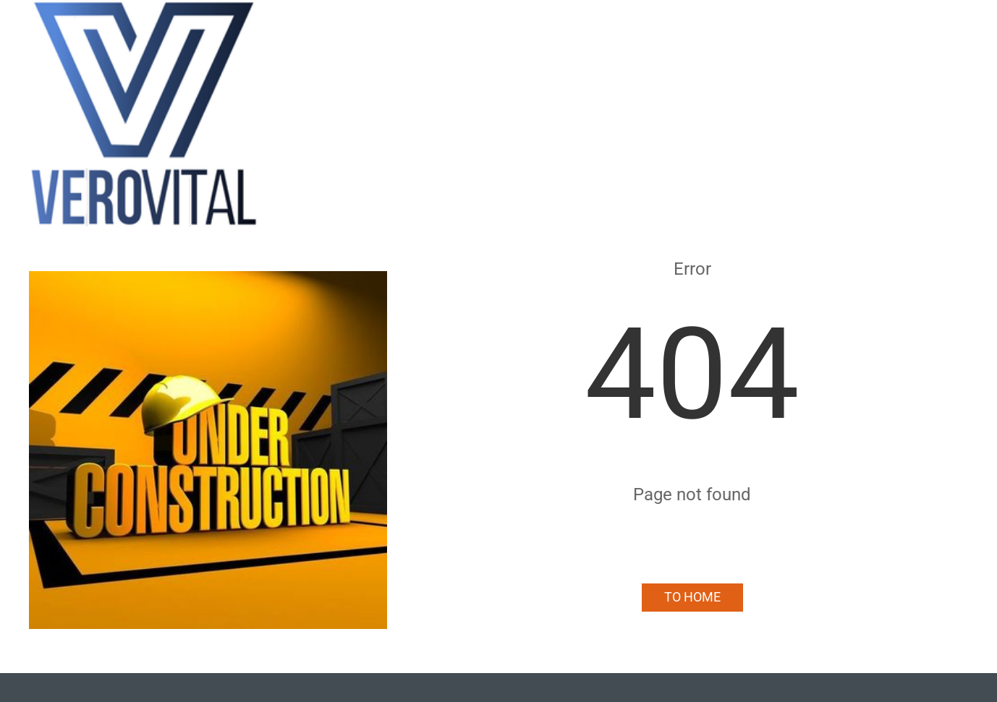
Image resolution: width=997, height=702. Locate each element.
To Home (692, 597)
